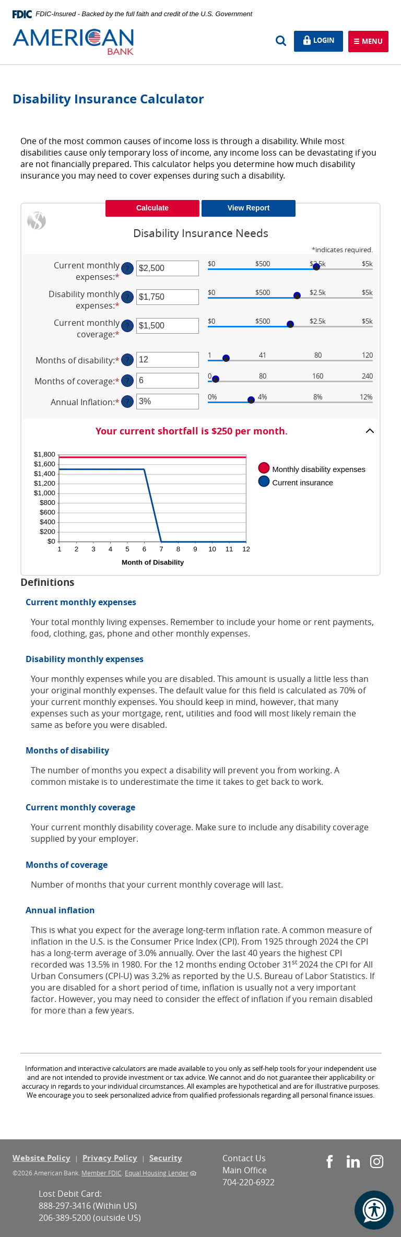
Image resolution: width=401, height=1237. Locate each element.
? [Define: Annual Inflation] (127, 401)
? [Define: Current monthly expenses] (127, 268)
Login (321, 40)
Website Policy (41, 1157)
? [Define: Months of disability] (127, 359)
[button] (200, 431)
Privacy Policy (109, 1157)
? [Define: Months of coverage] (127, 380)
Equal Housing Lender (156, 1173)
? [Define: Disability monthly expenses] (127, 297)
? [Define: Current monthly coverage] (127, 326)
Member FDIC (101, 1173)
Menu (371, 42)
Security (165, 1157)
